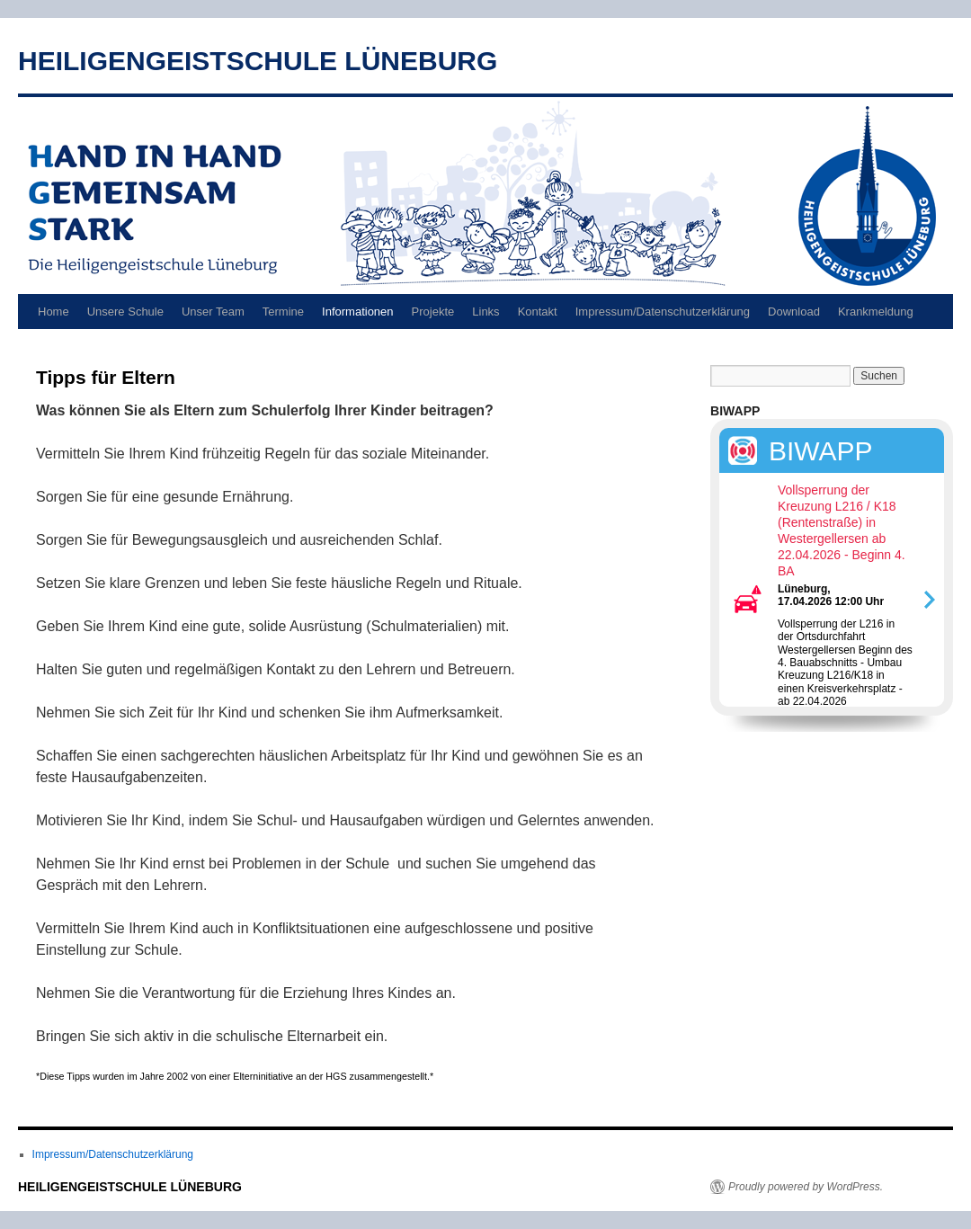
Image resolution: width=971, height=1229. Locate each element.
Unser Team (213, 311)
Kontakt (537, 311)
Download (794, 311)
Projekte (433, 311)
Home (53, 311)
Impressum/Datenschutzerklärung (662, 311)
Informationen (358, 311)
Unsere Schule (125, 311)
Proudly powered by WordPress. (805, 1186)
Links (485, 311)
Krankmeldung (875, 311)
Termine (283, 311)
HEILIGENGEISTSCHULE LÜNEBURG (257, 61)
